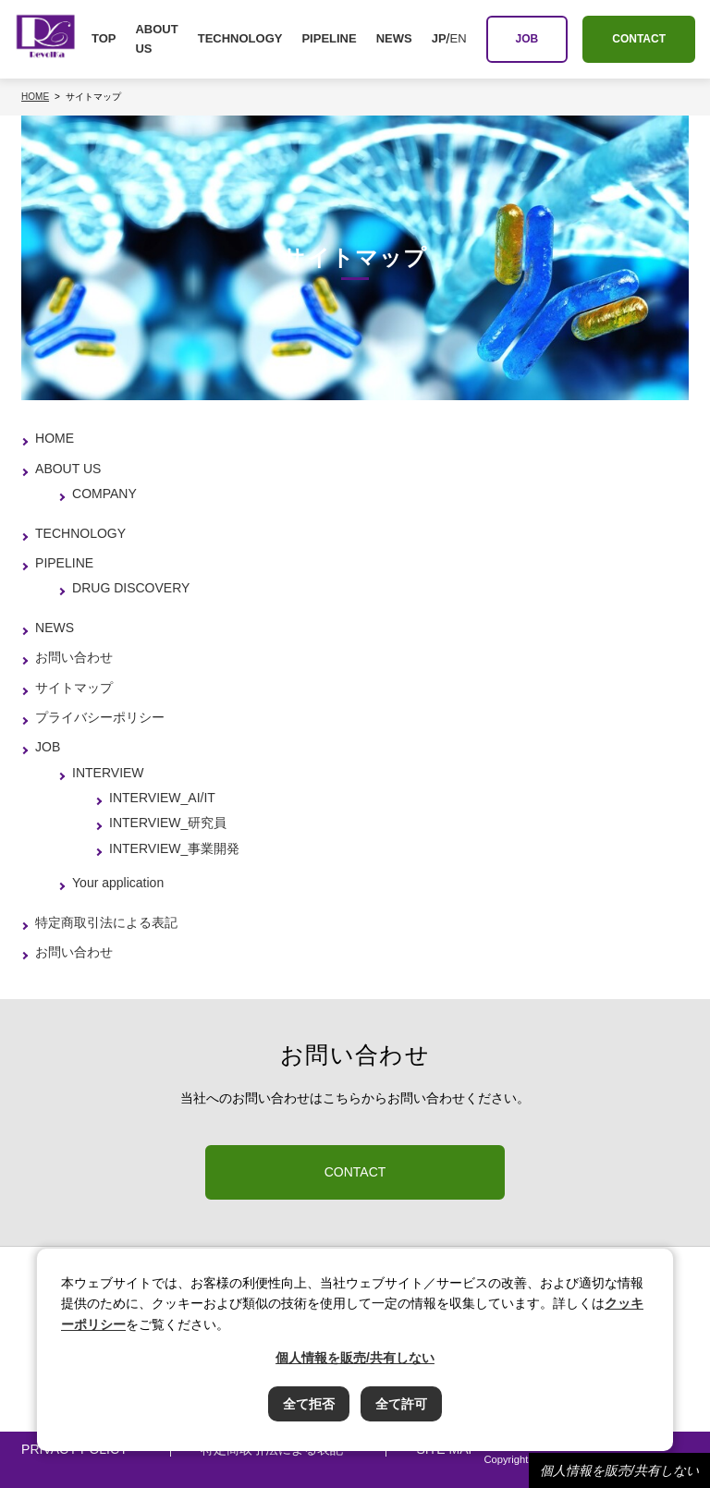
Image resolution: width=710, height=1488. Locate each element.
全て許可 (401, 1404)
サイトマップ (74, 687)
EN (457, 38)
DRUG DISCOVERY (131, 587)
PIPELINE (328, 38)
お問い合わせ (74, 657)
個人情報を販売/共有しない (619, 1470)
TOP (104, 38)
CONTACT (355, 1172)
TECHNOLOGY (240, 38)
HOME (54, 438)
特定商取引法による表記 (106, 922)
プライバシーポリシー (100, 717)
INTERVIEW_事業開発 (174, 848)
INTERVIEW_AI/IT (162, 797)
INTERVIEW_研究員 (167, 822)
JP (439, 38)
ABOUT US (156, 38)
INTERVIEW (108, 772)
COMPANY (104, 493)
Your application (118, 882)
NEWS (394, 38)
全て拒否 (309, 1404)
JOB (47, 746)
